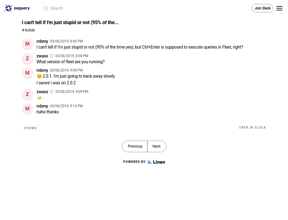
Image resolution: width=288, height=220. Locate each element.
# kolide (28, 30)
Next (156, 146)
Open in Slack (252, 127)
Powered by (144, 162)
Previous (135, 146)
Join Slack (262, 8)
